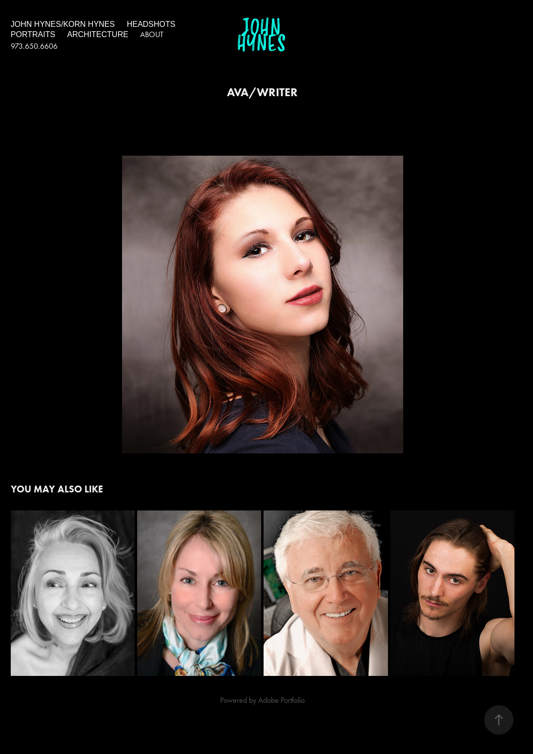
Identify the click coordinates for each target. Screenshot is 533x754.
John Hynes (262, 36)
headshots (151, 24)
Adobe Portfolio (281, 700)
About (152, 34)
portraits (33, 34)
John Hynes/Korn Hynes (63, 24)
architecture (97, 34)
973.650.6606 (34, 46)
